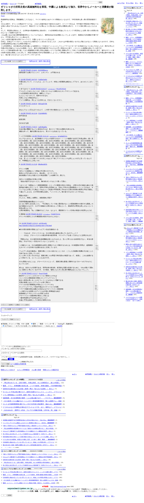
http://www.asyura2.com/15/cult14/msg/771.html (10, 12)
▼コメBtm (129, 3)
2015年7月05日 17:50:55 (29, 127)
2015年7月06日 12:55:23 (29, 223)
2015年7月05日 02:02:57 (39, 89)
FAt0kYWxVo (55, 214)
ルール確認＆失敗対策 (18, 367)
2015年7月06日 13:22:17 (29, 273)
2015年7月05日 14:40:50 (29, 104)
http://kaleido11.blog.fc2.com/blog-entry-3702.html (35, 225)
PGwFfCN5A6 (61, 89)
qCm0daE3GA (62, 136)
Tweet (3, 16)
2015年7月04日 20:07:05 (29, 79)
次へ (136, 3)
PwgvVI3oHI (43, 273)
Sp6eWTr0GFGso (53, 136)
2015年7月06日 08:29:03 (34, 214)
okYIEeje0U (43, 223)
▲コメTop (120, 3)
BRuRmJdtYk (42, 164)
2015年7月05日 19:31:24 (40, 136)
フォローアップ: (6, 315)
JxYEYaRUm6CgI (51, 89)
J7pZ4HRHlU (42, 113)
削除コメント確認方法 (51, 373)
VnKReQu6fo (42, 79)
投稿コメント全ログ (8, 373)
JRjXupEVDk (42, 104)
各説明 (59, 326)
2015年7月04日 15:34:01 (29, 70)
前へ (141, 3)
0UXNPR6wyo (43, 70)
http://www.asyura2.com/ (58, 490)
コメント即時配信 (23, 373)
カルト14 (13, 4)
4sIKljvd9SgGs (43, 13)
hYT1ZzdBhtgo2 (46, 214)
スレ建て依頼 (36, 373)
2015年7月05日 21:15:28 (29, 164)
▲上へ (74, 378)
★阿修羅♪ (4, 4)
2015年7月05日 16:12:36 (29, 113)
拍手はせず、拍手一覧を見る (39, 61)
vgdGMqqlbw (42, 127)
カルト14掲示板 (99, 378)
